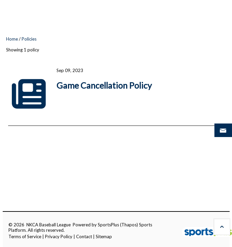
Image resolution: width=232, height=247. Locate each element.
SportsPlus (108, 224)
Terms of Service (24, 236)
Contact (84, 236)
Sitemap (104, 236)
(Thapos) (129, 224)
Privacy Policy (58, 236)
